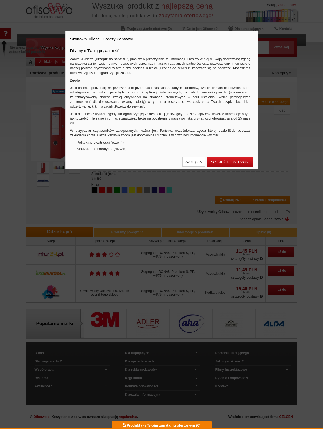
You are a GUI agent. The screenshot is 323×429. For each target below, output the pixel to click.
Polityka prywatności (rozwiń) (100, 142)
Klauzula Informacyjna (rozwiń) (101, 149)
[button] (193, 162)
